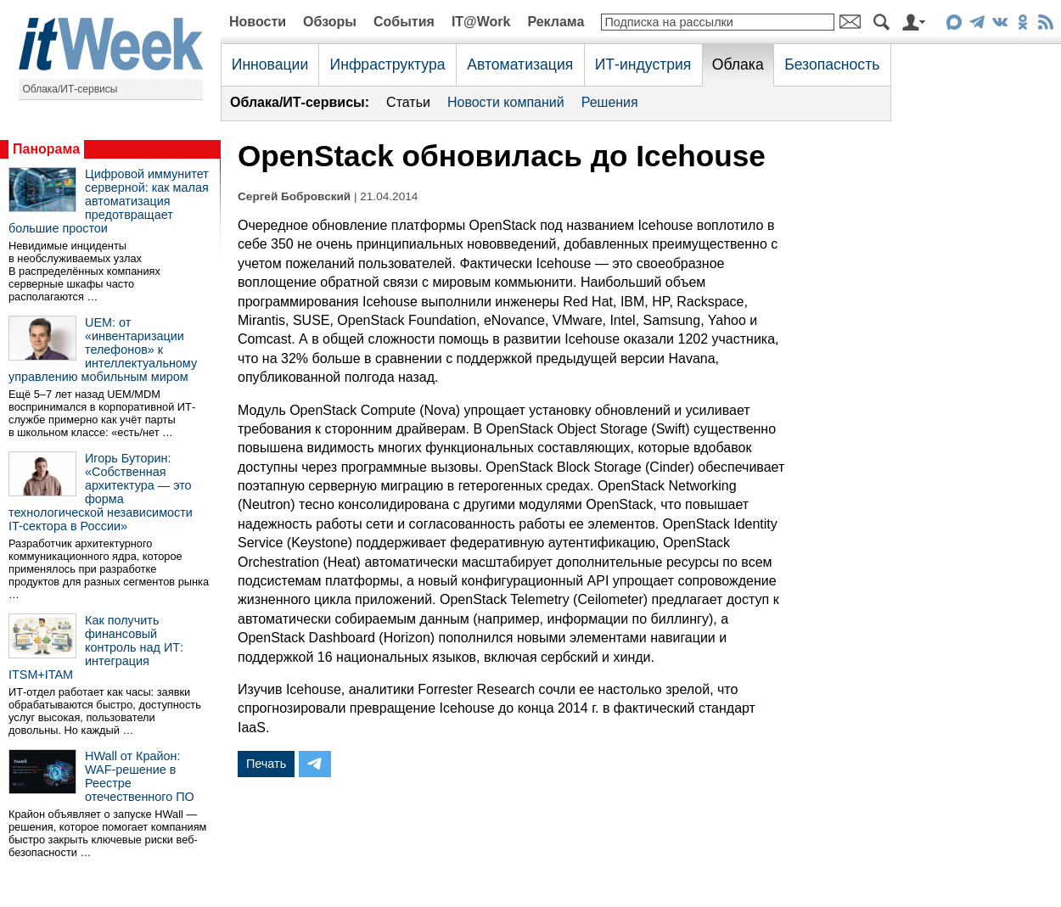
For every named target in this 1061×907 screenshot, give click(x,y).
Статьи (408, 102)
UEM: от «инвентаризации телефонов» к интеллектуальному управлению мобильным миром (102, 350)
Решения (609, 102)
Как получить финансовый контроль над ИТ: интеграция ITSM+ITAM (95, 647)
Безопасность (831, 64)
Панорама (46, 149)
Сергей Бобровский (294, 196)
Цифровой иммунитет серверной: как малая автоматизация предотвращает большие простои (108, 201)
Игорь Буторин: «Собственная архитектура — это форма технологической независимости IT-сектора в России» (100, 492)
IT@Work (481, 21)
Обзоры (329, 21)
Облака (738, 64)
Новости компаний (505, 102)
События (404, 21)
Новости (257, 21)
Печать (266, 763)
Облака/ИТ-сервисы (70, 89)
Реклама (555, 21)
